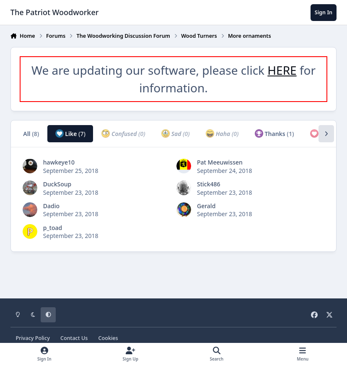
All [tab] (31, 134)
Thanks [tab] (274, 133)
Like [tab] (70, 133)
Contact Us (74, 338)
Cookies (108, 338)
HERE (281, 70)
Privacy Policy (32, 338)
